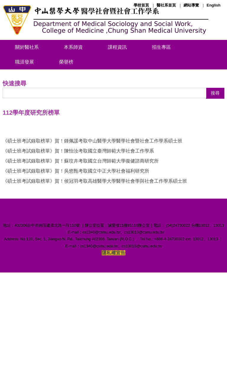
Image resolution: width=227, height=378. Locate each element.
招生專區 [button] (161, 47)
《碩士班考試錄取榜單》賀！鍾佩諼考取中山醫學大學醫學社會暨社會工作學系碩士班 (92, 224)
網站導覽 (191, 5)
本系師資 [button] (73, 47)
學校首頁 (141, 5)
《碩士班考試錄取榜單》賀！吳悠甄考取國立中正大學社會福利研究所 (76, 254)
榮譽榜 (66, 61)
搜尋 (215, 177)
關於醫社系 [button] (27, 47)
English (213, 5)
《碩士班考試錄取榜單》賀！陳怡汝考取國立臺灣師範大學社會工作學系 (78, 234)
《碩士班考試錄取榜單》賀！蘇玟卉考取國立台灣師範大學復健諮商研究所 (81, 244)
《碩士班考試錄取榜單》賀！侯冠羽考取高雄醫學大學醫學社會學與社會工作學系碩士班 (95, 264)
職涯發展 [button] (24, 61)
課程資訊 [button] (117, 47)
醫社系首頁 (166, 5)
